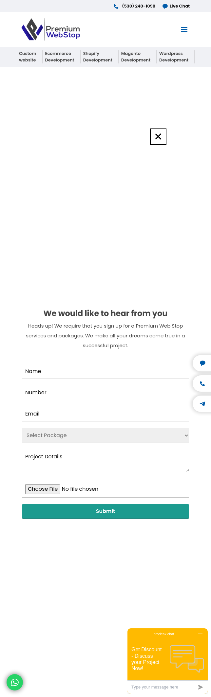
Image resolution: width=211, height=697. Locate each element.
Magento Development (135, 56)
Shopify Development (97, 56)
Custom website (27, 56)
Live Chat (176, 6)
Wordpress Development (173, 56)
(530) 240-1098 (134, 6)
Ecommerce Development (59, 56)
